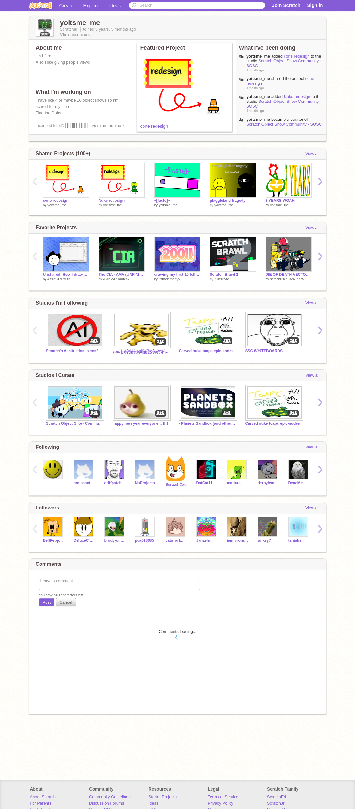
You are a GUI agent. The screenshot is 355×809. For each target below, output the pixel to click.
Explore (91, 5)
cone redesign (154, 126)
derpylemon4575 (268, 483)
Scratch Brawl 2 (224, 274)
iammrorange (237, 540)
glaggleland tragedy (228, 200)
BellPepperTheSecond (53, 540)
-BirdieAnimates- (116, 279)
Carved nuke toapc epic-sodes (206, 351)
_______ (50, 483)
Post (47, 602)
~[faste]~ (162, 200)
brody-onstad (114, 540)
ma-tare (234, 483)
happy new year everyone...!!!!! (140, 423)
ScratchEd (276, 796)
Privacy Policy (220, 803)
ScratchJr (276, 803)
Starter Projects (163, 796)
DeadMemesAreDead (298, 483)
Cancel (65, 602)
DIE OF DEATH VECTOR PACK (289, 274)
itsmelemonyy (169, 279)
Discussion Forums (106, 803)
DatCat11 (204, 483)
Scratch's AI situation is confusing (74, 351)
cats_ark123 (176, 540)
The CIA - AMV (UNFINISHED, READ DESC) (122, 274)
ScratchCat (176, 484)
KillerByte (221, 279)
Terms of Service (223, 796)
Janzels (203, 540)
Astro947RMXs (59, 279)
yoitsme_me (258, 56)
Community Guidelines (110, 796)
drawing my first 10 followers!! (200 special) (177, 274)
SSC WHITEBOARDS (264, 351)
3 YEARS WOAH (280, 200)
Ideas (115, 5)
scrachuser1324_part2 (287, 279)
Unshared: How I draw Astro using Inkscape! (66, 274)
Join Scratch (286, 5)
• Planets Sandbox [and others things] (207, 423)
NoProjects (145, 483)
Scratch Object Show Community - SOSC (284, 124)
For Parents (40, 803)
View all (312, 153)
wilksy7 (264, 540)
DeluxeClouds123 (84, 540)
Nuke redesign (297, 96)
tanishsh (296, 540)
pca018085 (144, 540)
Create (66, 5)
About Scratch (43, 796)
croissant (82, 483)
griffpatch (113, 483)
